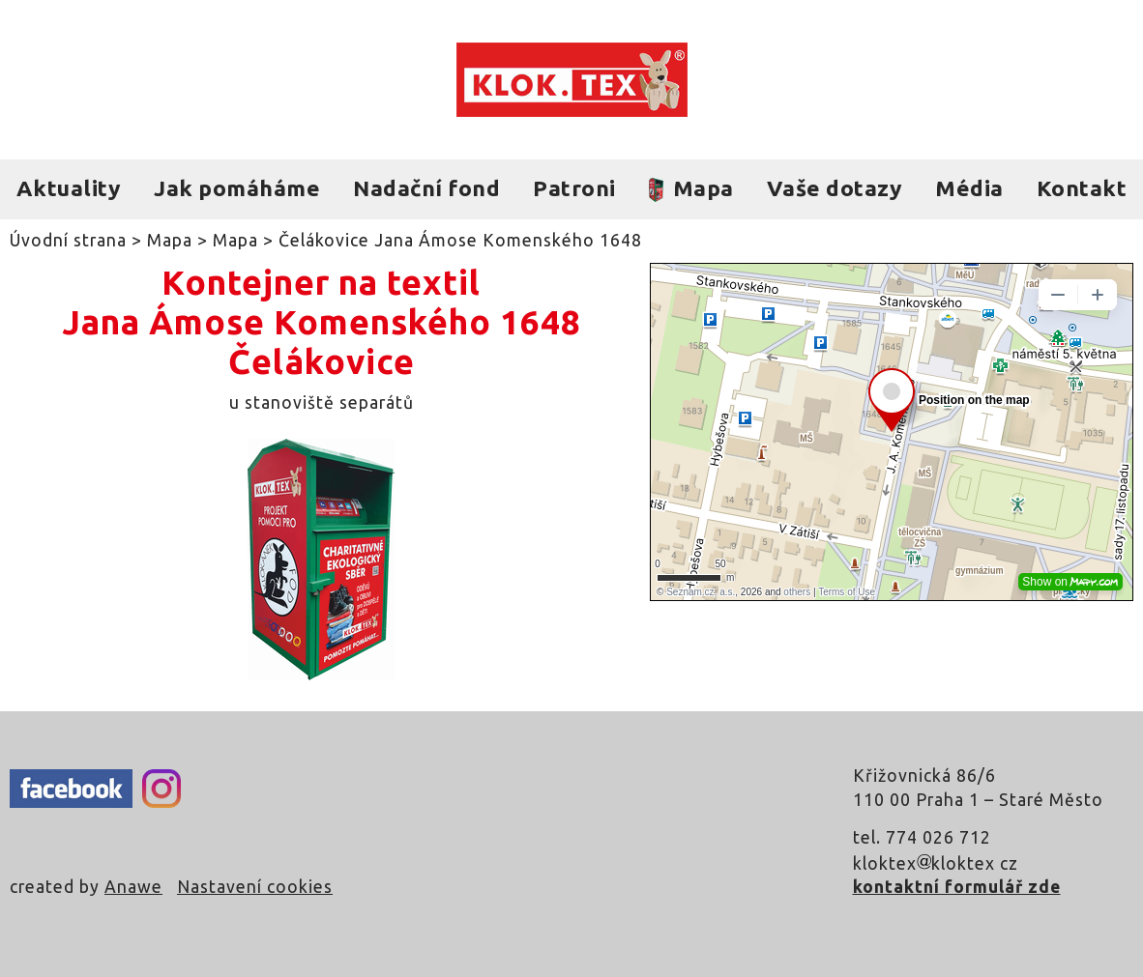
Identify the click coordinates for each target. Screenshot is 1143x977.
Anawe (133, 886)
